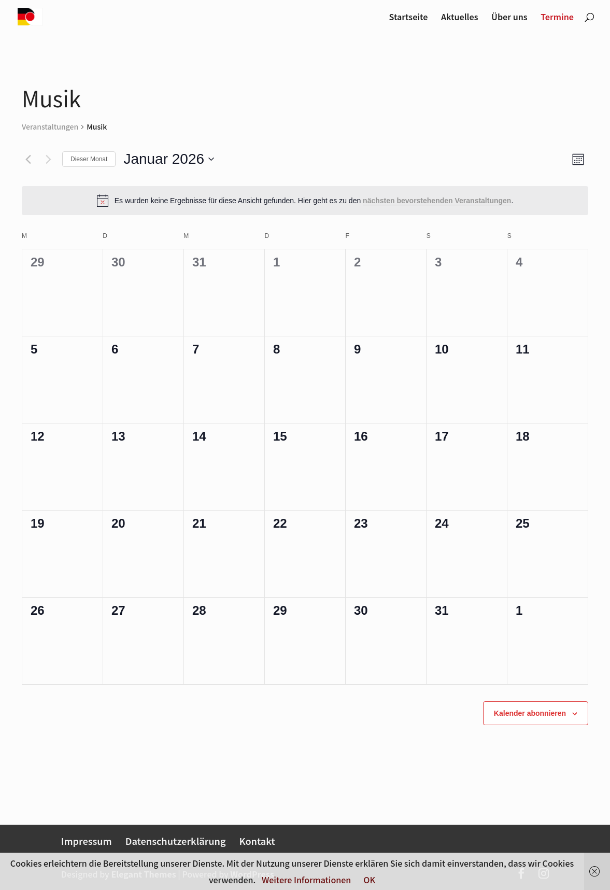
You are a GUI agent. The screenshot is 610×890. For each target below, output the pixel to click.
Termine (557, 18)
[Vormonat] (28, 159)
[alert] (305, 200)
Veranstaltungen (50, 127)
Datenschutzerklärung (175, 840)
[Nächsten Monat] (48, 159)
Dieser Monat (88, 159)
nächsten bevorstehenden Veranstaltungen (437, 200)
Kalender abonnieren (530, 713)
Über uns (509, 18)
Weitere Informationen (306, 879)
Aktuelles (459, 18)
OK (369, 879)
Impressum (86, 840)
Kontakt (257, 840)
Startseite (408, 18)
